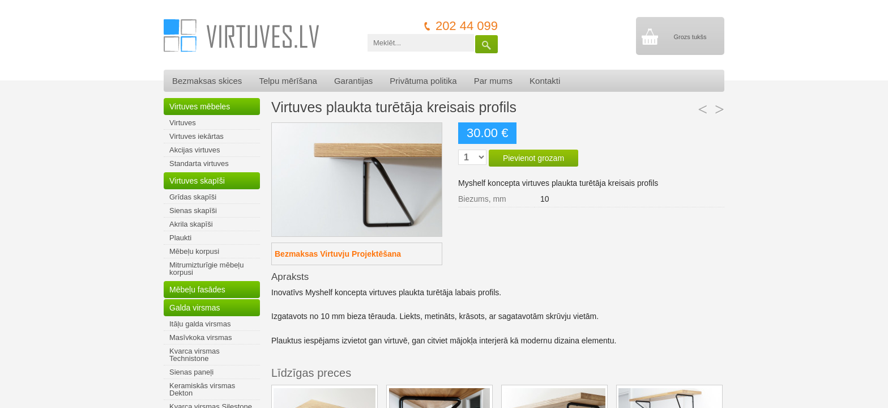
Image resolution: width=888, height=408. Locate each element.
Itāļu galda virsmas (199, 324)
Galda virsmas (194, 307)
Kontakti (545, 81)
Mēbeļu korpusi (194, 251)
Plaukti (180, 237)
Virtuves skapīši (197, 180)
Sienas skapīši (193, 210)
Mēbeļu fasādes (197, 289)
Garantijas (353, 81)
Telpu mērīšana (288, 81)
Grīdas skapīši (192, 197)
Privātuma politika (423, 81)
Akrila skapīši (191, 224)
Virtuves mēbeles (199, 106)
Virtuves (182, 122)
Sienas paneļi (191, 372)
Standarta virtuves (199, 163)
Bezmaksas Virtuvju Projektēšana (338, 253)
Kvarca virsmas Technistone (194, 355)
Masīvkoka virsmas (200, 337)
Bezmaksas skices (207, 81)
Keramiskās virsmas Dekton (202, 389)
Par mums (493, 81)
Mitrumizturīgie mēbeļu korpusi (206, 269)
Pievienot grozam (533, 158)
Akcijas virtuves (194, 150)
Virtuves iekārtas (196, 136)
